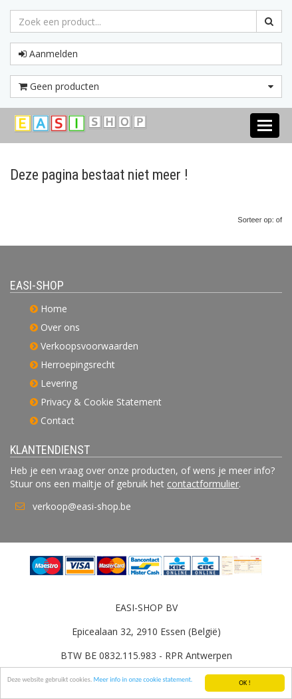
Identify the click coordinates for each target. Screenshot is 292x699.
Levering (59, 383)
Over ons (60, 327)
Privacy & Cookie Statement (101, 401)
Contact (57, 420)
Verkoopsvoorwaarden (89, 346)
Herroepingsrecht (78, 364)
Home (54, 308)
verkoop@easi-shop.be (82, 506)
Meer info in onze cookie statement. (143, 680)
